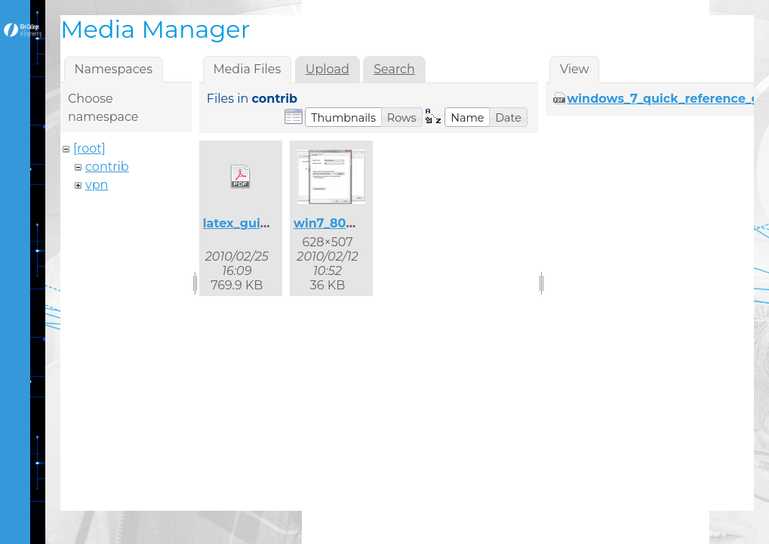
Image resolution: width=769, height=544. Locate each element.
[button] (343, 117)
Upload (327, 69)
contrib (107, 166)
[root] (89, 148)
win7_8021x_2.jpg (348, 223)
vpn (96, 185)
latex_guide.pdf (252, 223)
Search (394, 69)
